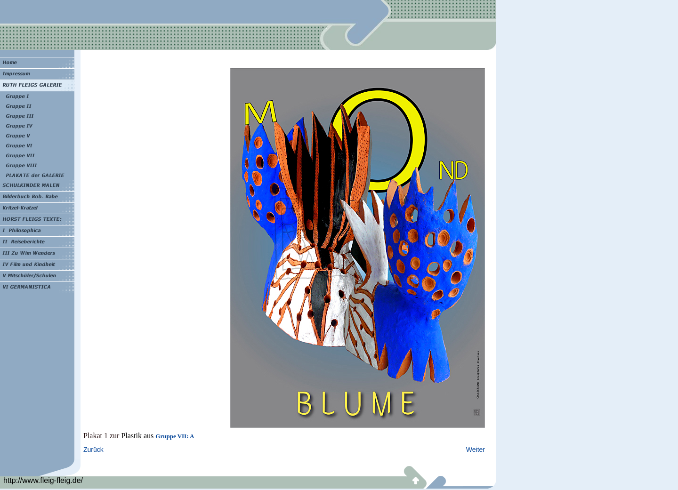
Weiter (475, 449)
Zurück (93, 449)
